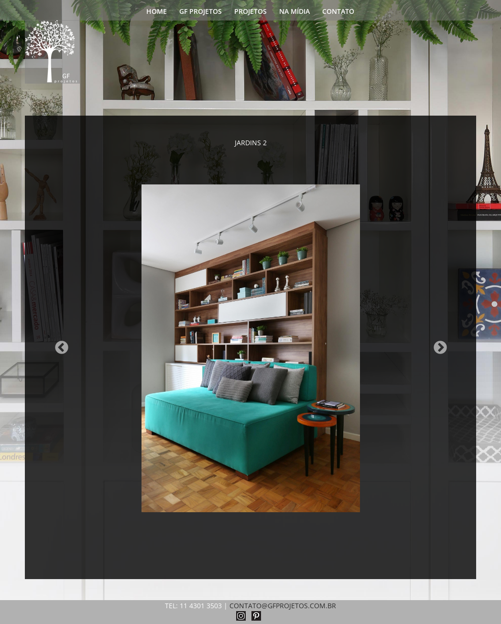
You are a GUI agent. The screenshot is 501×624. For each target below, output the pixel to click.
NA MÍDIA (294, 12)
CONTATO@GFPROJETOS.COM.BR (282, 605)
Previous (59, 345)
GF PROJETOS (200, 12)
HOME (156, 12)
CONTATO (338, 12)
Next (437, 345)
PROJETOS (250, 12)
